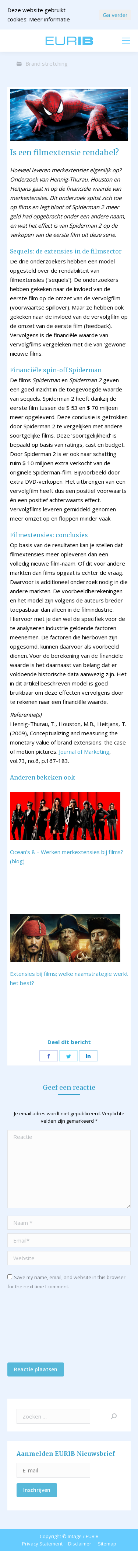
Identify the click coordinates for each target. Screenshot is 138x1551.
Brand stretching (46, 63)
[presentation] (37, 1328)
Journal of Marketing (84, 751)
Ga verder (115, 15)
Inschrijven (36, 1489)
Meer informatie (49, 19)
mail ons (26, 40)
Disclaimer (79, 1543)
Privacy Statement (42, 1543)
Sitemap (107, 1543)
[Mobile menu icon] (126, 40)
